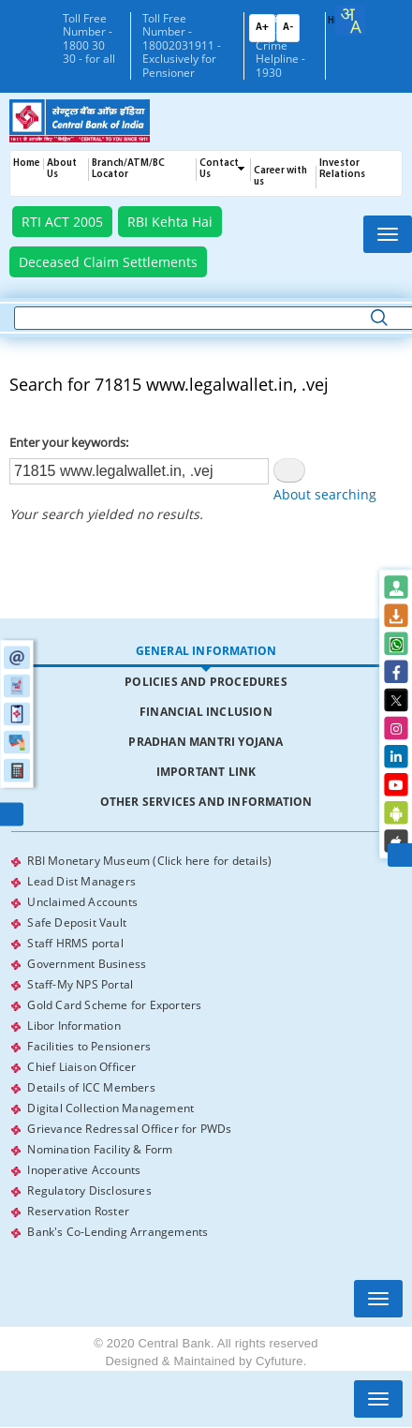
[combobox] (350, 21)
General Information (206, 651)
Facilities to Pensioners (89, 1046)
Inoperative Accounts (83, 1170)
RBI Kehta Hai (170, 222)
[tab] (205, 651)
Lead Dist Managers (81, 881)
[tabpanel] (205, 1046)
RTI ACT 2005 (62, 222)
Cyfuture (279, 1361)
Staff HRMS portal (75, 943)
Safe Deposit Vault (76, 922)
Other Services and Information (206, 802)
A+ (262, 27)
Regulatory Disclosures (89, 1190)
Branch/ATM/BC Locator (128, 169)
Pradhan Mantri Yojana (205, 742)
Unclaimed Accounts (82, 902)
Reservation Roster (78, 1211)
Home (26, 163)
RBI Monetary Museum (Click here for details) (149, 861)
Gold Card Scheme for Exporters (114, 1005)
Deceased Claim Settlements (108, 262)
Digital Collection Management (110, 1108)
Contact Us (219, 169)
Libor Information (73, 1026)
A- (288, 27)
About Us (62, 169)
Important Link (206, 772)
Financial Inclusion (206, 712)
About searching (324, 494)
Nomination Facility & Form (99, 1149)
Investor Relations (342, 169)
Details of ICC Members (90, 1087)
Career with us (280, 176)
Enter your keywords (67, 442)
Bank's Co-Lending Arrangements (117, 1232)
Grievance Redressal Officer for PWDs (129, 1129)
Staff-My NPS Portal (80, 984)
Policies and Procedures (206, 682)
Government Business (86, 964)
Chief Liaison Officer (81, 1067)
